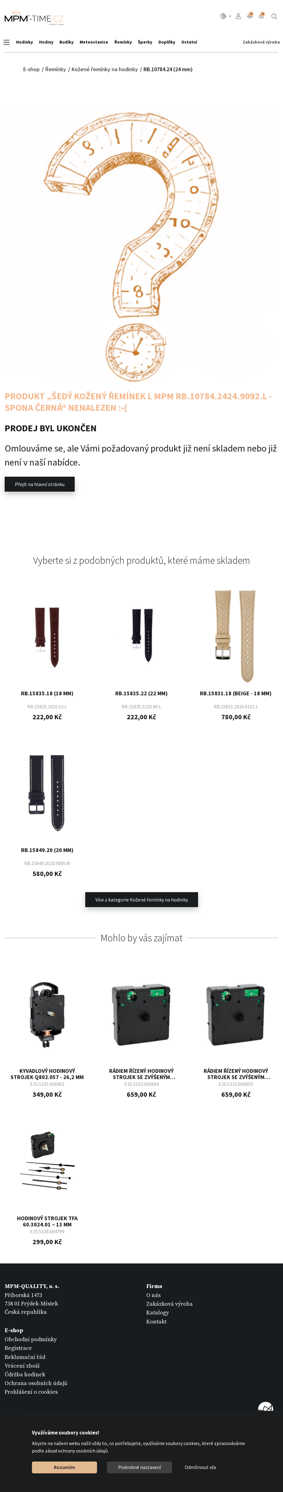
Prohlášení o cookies (31, 1391)
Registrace (18, 1347)
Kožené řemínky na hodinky (105, 69)
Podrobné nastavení (139, 1467)
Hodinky (26, 42)
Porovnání (250, 15)
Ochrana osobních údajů (36, 1382)
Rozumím (64, 1467)
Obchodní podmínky (31, 1338)
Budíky (68, 42)
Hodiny (48, 42)
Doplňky (168, 42)
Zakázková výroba (259, 42)
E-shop (32, 69)
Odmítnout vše (200, 1467)
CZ (226, 16)
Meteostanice (95, 42)
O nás (153, 1294)
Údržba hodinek (25, 1373)
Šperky (146, 42)
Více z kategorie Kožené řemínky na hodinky (141, 899)
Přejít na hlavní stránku (39, 484)
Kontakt (156, 1320)
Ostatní (191, 42)
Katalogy (157, 1312)
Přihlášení (238, 16)
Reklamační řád (25, 1356)
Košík (262, 15)
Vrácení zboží (22, 1365)
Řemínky (124, 42)
